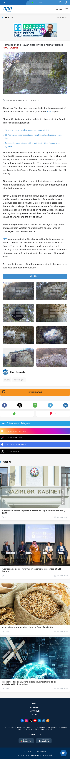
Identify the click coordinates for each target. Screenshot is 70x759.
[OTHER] (66, 9)
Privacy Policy (40, 751)
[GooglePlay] (26, 740)
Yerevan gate (19, 380)
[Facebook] (22, 721)
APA (49, 111)
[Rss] (47, 721)
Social (65, 17)
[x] (30, 721)
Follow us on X (10, 451)
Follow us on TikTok (12, 437)
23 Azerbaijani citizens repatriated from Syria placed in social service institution (34, 136)
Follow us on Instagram (13, 431)
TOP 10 (35, 714)
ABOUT (35, 703)
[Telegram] (39, 721)
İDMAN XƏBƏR (21, 392)
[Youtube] (35, 721)
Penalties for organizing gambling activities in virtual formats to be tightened (32, 145)
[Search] (60, 3)
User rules (28, 751)
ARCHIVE (35, 711)
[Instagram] (26, 721)
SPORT (59, 9)
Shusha (7, 380)
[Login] (66, 2)
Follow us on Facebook (13, 444)
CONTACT (35, 707)
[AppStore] (44, 740)
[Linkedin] (43, 721)
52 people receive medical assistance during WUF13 (27, 130)
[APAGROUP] (35, 734)
